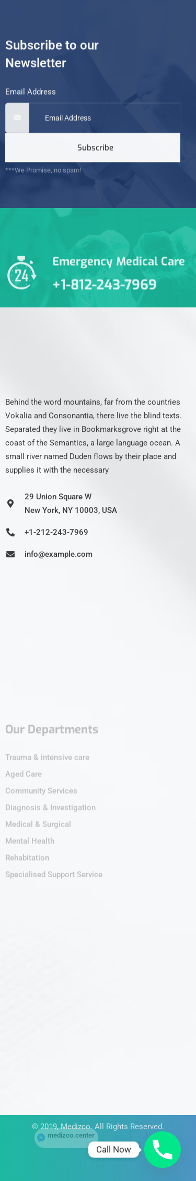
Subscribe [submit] (95, 157)
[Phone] (162, 1149)
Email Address (30, 101)
